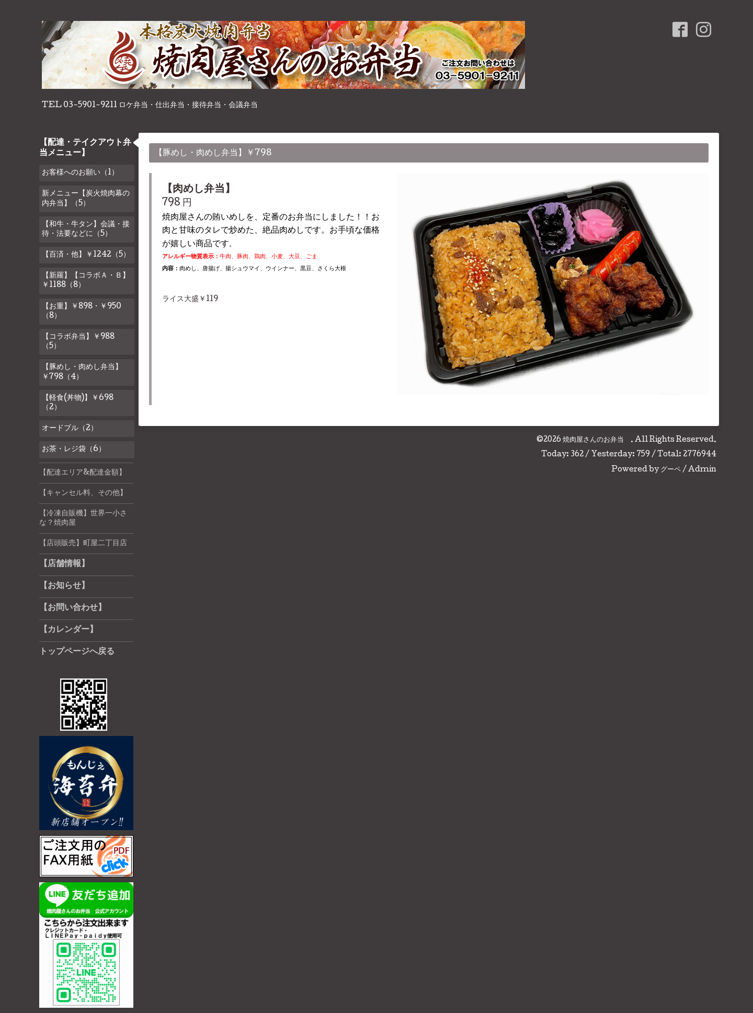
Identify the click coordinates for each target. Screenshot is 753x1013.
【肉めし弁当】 (198, 189)
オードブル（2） (70, 428)
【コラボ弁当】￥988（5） (78, 342)
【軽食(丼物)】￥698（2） (77, 403)
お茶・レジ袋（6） (74, 449)
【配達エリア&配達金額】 (82, 473)
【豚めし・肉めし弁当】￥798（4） (82, 372)
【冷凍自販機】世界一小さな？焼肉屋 (83, 518)
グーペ (670, 470)
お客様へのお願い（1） (80, 173)
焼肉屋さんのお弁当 (597, 440)
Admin (702, 470)
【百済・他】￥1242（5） (86, 255)
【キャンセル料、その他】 (83, 493)
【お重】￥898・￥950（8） (81, 311)
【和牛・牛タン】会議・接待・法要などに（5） (86, 229)
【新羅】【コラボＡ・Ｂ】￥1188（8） (86, 281)
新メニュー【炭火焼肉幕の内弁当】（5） (86, 199)
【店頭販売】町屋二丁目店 (83, 543)
